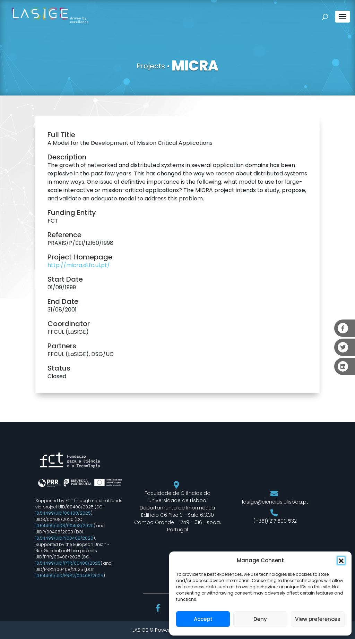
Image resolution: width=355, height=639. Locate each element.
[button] (341, 560)
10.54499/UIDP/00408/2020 (64, 538)
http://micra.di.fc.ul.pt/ (78, 265)
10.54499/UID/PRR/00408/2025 (68, 563)
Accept (203, 619)
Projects (151, 66)
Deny (260, 619)
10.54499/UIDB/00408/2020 (64, 526)
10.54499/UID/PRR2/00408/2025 (69, 576)
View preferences (317, 619)
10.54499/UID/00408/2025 (63, 513)
